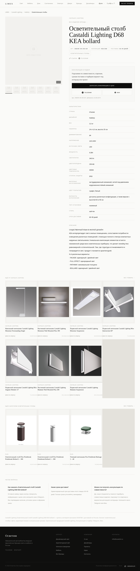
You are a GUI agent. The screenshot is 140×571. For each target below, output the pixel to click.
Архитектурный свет (63, 543)
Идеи (86, 550)
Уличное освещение (63, 547)
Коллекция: (99, 48)
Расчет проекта (127, 3)
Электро (60, 3)
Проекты (110, 3)
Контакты (87, 554)
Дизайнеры (90, 3)
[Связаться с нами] (129, 566)
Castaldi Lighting (16, 12)
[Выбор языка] (102, 3)
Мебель (30, 3)
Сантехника (49, 3)
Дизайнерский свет (62, 539)
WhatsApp (17, 550)
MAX (117, 92)
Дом (38, 3)
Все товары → (129, 280)
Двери (69, 3)
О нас (86, 539)
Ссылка (73, 58)
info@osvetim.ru (117, 539)
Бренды (79, 3)
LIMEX (7, 12)
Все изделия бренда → (78, 22)
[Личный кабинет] (114, 3)
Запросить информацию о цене (102, 85)
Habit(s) (26, 12)
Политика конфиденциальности (106, 566)
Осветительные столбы (80, 53)
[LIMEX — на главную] (9, 3)
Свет (21, 3)
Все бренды (60, 554)
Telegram (83, 58)
